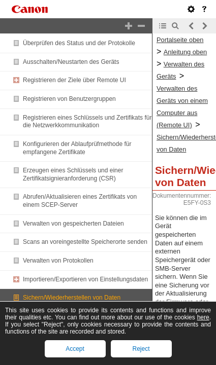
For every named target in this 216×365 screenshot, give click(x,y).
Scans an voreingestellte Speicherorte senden (85, 241)
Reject (140, 348)
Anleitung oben (185, 52)
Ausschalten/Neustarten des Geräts (71, 61)
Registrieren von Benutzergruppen (69, 98)
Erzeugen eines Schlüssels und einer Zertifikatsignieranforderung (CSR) (73, 174)
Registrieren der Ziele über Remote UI (74, 80)
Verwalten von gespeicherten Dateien (73, 223)
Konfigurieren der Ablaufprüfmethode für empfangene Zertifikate (77, 148)
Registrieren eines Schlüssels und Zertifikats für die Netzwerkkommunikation (87, 121)
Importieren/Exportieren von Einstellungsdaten (85, 279)
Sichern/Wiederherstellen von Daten (71, 297)
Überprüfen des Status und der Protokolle (79, 43)
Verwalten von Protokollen (58, 260)
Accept (75, 348)
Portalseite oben (180, 40)
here (203, 317)
